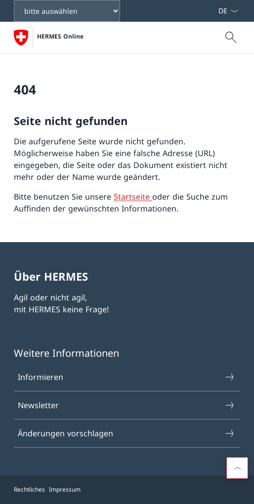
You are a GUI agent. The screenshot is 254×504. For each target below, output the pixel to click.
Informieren (126, 377)
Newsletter (126, 405)
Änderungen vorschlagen (126, 433)
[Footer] (127, 489)
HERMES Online (60, 37)
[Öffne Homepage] (49, 37)
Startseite (133, 196)
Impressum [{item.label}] (65, 489)
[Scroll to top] (237, 468)
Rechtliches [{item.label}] (29, 489)
